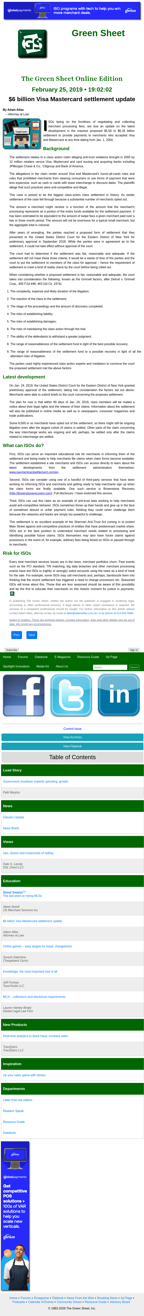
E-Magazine (62, 657)
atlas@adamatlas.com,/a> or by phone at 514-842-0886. (100, 613)
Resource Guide (88, 657)
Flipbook (58, 1298)
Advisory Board (120, 1302)
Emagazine (41, 1298)
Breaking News (107, 1298)
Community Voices (69, 1302)
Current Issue (72, 728)
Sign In (134, 650)
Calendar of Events (41, 1302)
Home (7, 657)
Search (134, 667)
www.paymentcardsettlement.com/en (33, 472)
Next (32, 635)
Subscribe (11, 650)
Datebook (41, 657)
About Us (62, 666)
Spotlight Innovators (16, 666)
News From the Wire (80, 1298)
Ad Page (111, 657)
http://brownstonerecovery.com (30, 493)
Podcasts (19, 1302)
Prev (17, 635)
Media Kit (42, 666)
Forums (23, 657)
